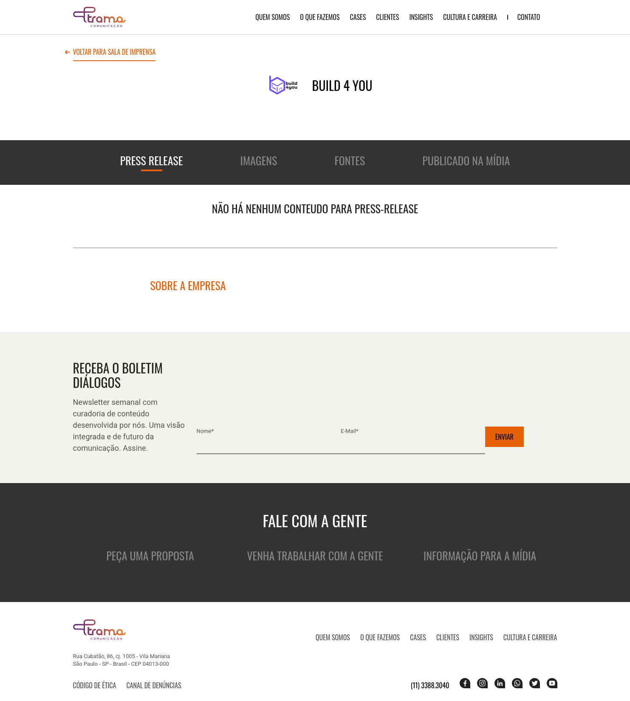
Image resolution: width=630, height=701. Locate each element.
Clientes (387, 17)
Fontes (350, 160)
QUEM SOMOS (272, 17)
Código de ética (94, 685)
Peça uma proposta (150, 555)
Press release (151, 160)
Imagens (258, 160)
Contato (528, 17)
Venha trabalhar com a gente (315, 555)
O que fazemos (319, 17)
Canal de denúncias (153, 685)
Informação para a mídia (480, 555)
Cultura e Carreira (470, 17)
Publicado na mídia (466, 160)
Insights (421, 17)
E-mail (349, 431)
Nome (205, 431)
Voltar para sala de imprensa (114, 52)
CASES (358, 17)
